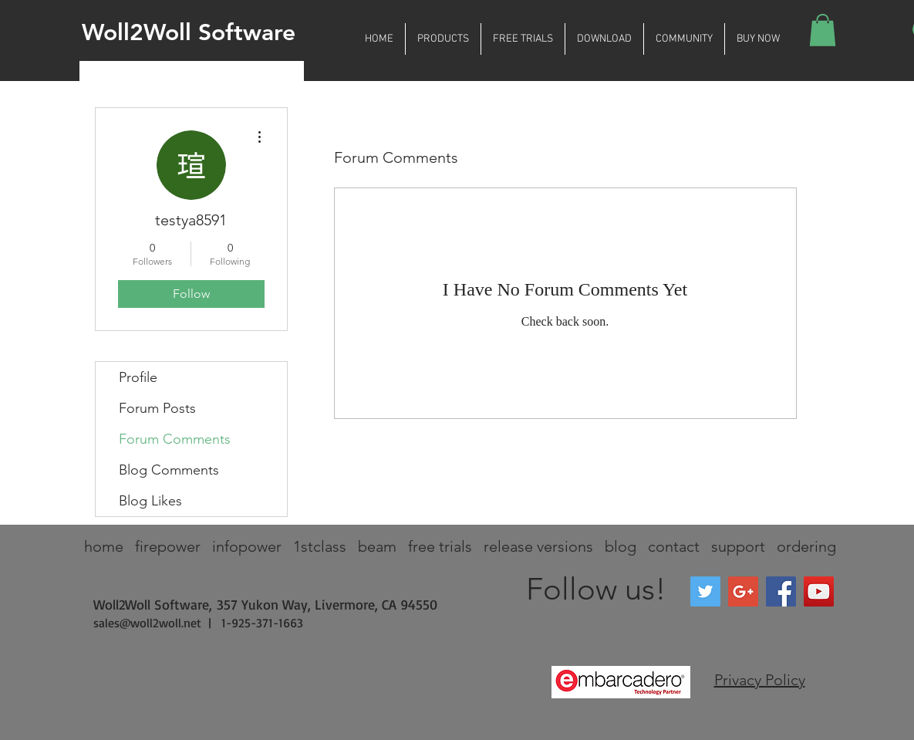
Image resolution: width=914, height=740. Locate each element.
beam (377, 546)
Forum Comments (175, 439)
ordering (806, 546)
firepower (168, 546)
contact (674, 546)
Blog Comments (169, 469)
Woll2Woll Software (188, 32)
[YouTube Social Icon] (819, 591)
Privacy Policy (759, 680)
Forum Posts (157, 408)
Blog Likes (150, 500)
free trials (440, 546)
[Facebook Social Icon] (781, 591)
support (738, 546)
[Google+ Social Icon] (743, 591)
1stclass (319, 546)
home (103, 546)
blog (620, 546)
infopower (247, 546)
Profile (138, 377)
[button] (443, 39)
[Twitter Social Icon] (705, 591)
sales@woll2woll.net (147, 622)
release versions (538, 546)
